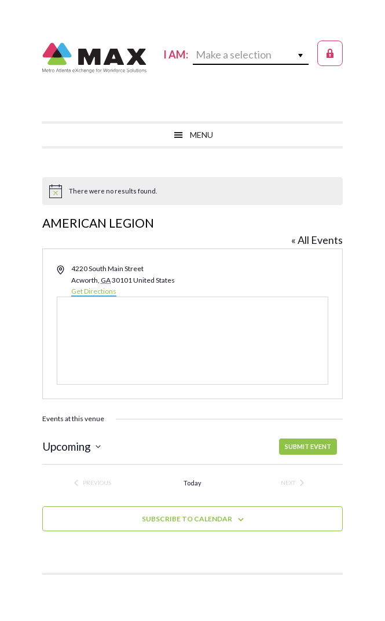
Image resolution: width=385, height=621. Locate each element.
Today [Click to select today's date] (192, 483)
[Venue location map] (192, 340)
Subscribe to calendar (187, 518)
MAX (94, 58)
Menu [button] (201, 135)
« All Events (317, 239)
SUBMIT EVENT (308, 446)
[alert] (192, 191)
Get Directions (93, 291)
